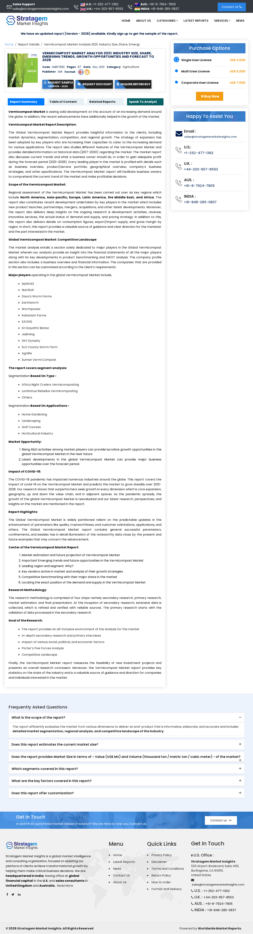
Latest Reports (196, 20)
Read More (65, 886)
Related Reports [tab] (103, 102)
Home (126, 20)
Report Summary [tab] (24, 102)
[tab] (126, 718)
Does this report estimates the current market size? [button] (55, 745)
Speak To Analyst (144, 102)
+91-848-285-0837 (165, 9)
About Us (143, 20)
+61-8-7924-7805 (162, 4)
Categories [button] (166, 20)
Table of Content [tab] (64, 102)
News (240, 20)
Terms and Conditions (167, 869)
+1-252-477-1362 (105, 4)
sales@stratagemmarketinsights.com (41, 9)
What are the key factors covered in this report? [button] (52, 781)
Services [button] (221, 20)
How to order (161, 882)
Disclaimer (159, 862)
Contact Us (232, 7)
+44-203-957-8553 (108, 9)
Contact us (220, 820)
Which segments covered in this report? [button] (45, 769)
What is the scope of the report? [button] (38, 718)
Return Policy (161, 875)
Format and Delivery (166, 889)
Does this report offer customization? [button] (43, 793)
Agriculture (131, 67)
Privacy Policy (161, 855)
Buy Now (210, 96)
